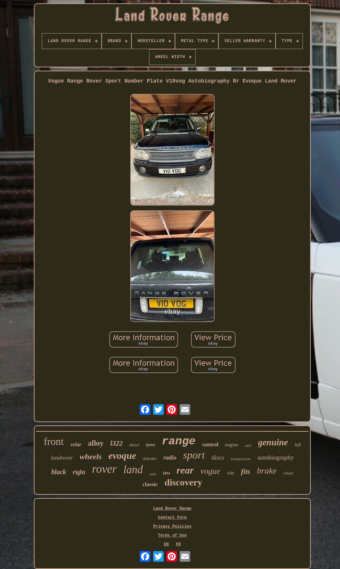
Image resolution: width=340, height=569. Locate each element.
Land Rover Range (172, 508)
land (133, 469)
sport (194, 455)
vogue (210, 471)
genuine (273, 442)
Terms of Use (172, 535)
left (298, 444)
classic (150, 484)
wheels (91, 456)
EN (166, 544)
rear (185, 470)
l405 (248, 446)
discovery (183, 482)
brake (267, 470)
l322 (116, 443)
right (79, 472)
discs (218, 457)
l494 (166, 473)
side (230, 473)
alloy (96, 443)
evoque (122, 455)
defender (150, 458)
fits (245, 471)
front (54, 441)
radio (169, 457)
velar (75, 444)
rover (104, 469)
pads (152, 474)
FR (178, 544)
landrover (62, 458)
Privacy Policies (172, 526)
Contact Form (172, 517)
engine (231, 444)
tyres (150, 444)
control (210, 444)
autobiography (275, 457)
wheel (288, 473)
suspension (241, 459)
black (58, 471)
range (179, 441)
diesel (134, 444)
